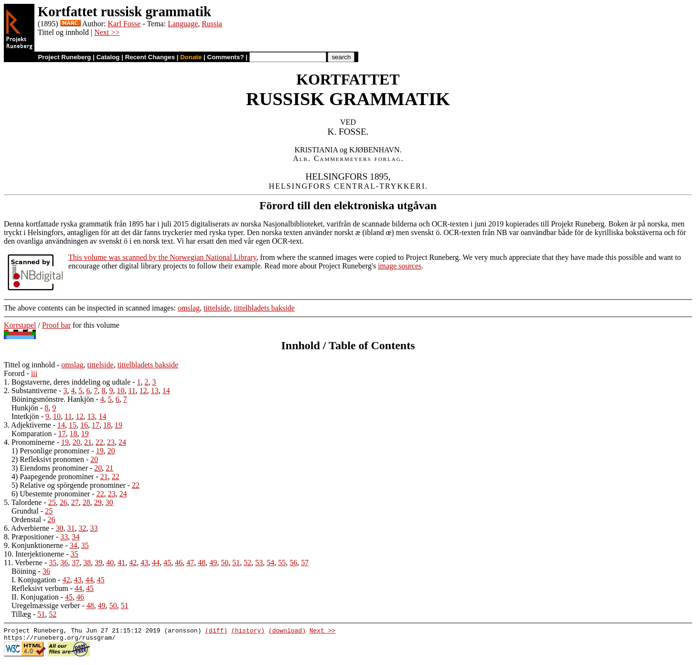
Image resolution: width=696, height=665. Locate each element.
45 (167, 562)
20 (76, 442)
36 (64, 562)
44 (156, 562)
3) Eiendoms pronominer (49, 468)
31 (71, 528)
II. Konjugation (35, 597)
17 (95, 425)
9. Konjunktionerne (33, 545)
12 (143, 390)
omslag (189, 308)
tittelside (216, 308)
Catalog (108, 57)
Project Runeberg (64, 57)
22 (99, 442)
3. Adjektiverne (27, 425)
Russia (212, 24)
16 (84, 425)
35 (85, 545)
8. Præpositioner (29, 537)
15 (72, 425)
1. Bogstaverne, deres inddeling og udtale (67, 382)
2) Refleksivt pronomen (47, 459)
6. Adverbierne (26, 528)
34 (75, 537)
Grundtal (25, 511)
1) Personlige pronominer (50, 451)
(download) (287, 631)
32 (82, 528)
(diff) (216, 631)
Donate (191, 57)
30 (109, 502)
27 (75, 502)
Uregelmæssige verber (45, 605)
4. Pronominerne (29, 442)
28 (86, 502)
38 (87, 562)
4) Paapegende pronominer (52, 476)
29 (98, 502)
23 (111, 442)
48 (201, 562)
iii (34, 373)
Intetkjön (25, 416)
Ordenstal (26, 519)
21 (88, 442)
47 (190, 562)
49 (213, 562)
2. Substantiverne (30, 390)
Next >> (106, 32)
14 (166, 390)
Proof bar (56, 325)
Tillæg (21, 614)
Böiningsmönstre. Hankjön (52, 399)
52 (247, 562)
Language (183, 24)
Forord (14, 373)
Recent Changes (150, 57)
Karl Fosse (123, 24)
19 (118, 425)
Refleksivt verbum (39, 588)
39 (98, 562)
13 (155, 390)
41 (121, 562)
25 (52, 502)
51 (236, 562)
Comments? (225, 57)
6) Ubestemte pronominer (50, 494)
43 (144, 562)
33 (93, 528)
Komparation (31, 433)
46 (178, 562)
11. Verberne (23, 562)
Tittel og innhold (29, 365)
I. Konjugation (33, 580)
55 (282, 562)
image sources (399, 266)
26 (63, 502)
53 (259, 562)
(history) (248, 631)
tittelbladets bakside (264, 308)
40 (110, 562)
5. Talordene (23, 502)
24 (122, 442)
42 (133, 562)
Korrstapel (20, 325)
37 (75, 562)
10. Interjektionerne (34, 554)
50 (224, 562)
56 (293, 562)
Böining (23, 571)
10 (120, 390)
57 (305, 562)
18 (107, 425)
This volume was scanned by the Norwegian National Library (162, 257)
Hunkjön (24, 408)
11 (131, 390)
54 (270, 562)
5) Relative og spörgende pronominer (68, 485)
